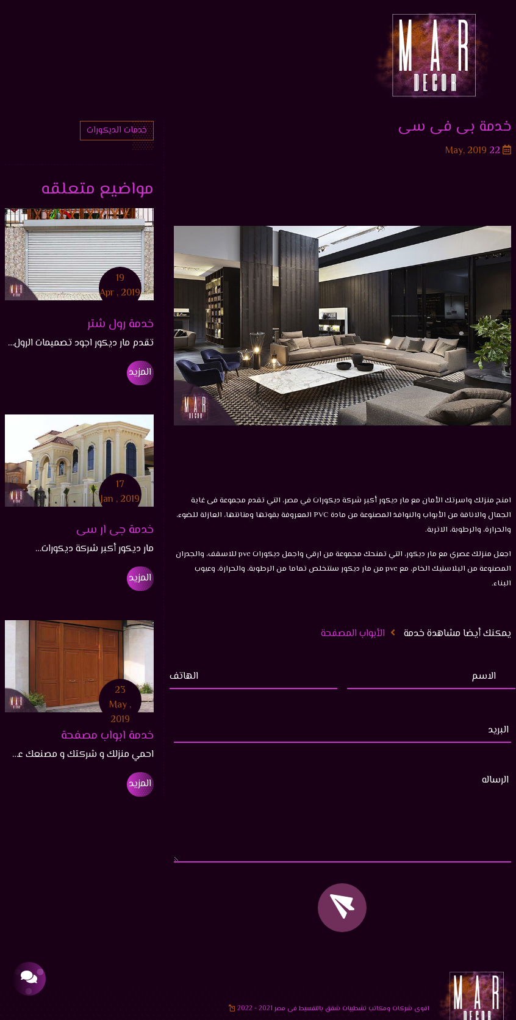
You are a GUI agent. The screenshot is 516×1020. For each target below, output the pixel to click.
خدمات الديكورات (117, 130)
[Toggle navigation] (35, 55)
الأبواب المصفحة (353, 634)
